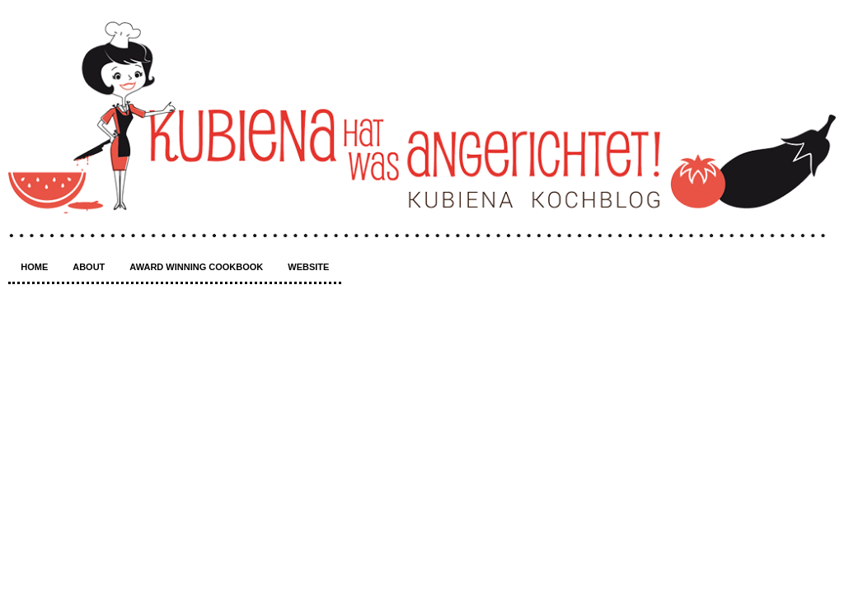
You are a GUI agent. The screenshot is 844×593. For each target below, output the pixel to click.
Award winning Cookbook (196, 267)
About (89, 267)
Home (34, 267)
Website (308, 267)
